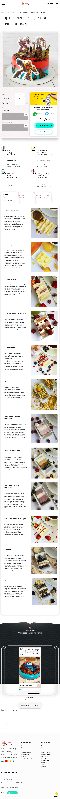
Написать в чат (37, 113)
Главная (3, 12)
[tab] (9, 198)
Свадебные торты (26, 748)
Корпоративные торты (27, 750)
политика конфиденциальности (13, 796)
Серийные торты (25, 754)
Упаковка (7, 122)
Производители (45, 760)
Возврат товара (45, 754)
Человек (5, 99)
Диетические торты (26, 758)
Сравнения (44, 766)
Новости (43, 758)
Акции (43, 762)
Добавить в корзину (44, 125)
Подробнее (41, 98)
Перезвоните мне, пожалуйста (51, 4)
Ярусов (5, 103)
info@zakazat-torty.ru (45, 186)
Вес (3, 95)
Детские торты (13, 12)
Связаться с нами (46, 752)
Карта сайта (44, 756)
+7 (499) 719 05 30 (44, 184)
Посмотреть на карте (6, 779)
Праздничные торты (26, 752)
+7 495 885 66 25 (51, 3)
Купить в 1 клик (43, 131)
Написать (12, 793)
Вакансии (44, 750)
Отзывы (43, 748)
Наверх (56, 794)
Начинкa (6, 111)
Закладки (44, 764)
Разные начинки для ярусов (9, 107)
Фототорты (24, 756)
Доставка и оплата (46, 746)
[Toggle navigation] (3, 4)
